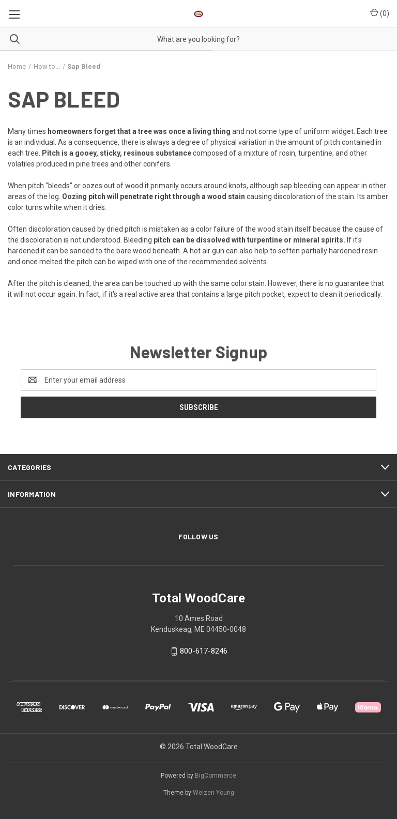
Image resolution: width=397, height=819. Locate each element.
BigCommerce (215, 775)
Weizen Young (213, 792)
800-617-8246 (203, 651)
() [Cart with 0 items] (379, 13)
